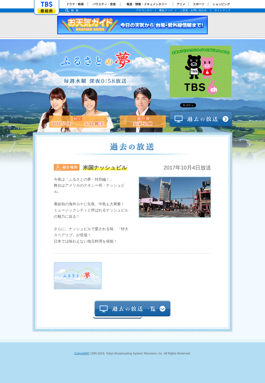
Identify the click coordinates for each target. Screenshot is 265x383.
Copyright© (81, 353)
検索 (76, 10)
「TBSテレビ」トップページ (46, 4)
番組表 (46, 10)
